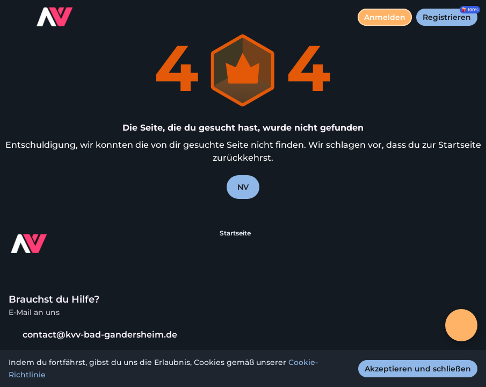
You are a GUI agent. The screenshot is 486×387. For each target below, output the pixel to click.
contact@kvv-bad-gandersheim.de (93, 334)
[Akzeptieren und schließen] (417, 368)
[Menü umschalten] (17, 17)
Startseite (235, 233)
